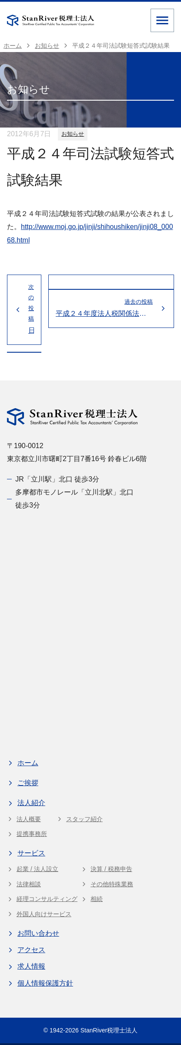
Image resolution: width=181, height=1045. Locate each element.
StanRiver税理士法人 (108, 1030)
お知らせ (72, 134)
